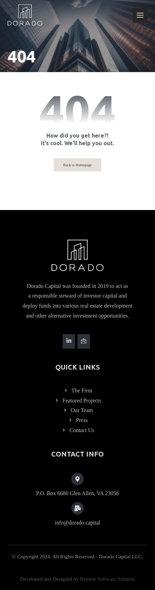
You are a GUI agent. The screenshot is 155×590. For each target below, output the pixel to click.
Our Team (77, 410)
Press (77, 420)
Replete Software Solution (107, 579)
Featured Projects (77, 400)
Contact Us (77, 430)
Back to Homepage (77, 164)
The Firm (77, 390)
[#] (69, 341)
